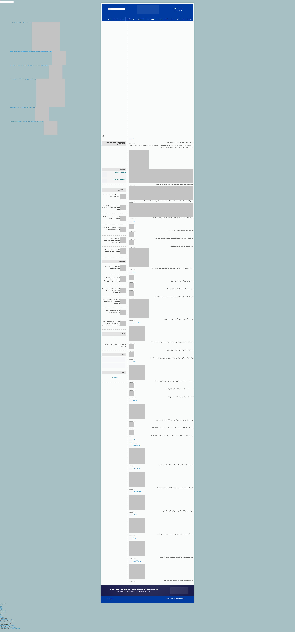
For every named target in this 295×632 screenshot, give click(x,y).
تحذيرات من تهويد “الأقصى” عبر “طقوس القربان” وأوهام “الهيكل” (177, 513)
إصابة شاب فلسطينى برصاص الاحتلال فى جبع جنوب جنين (179, 231)
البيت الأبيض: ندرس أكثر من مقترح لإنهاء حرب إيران (181, 282)
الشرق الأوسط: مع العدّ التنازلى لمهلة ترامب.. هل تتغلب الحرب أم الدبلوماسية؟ (174, 490)
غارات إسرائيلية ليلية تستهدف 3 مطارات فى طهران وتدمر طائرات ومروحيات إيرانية (111, 240)
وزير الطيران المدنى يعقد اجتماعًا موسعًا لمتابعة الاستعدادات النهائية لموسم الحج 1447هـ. (172, 218)
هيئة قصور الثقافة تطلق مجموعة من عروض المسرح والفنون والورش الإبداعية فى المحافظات (170, 359)
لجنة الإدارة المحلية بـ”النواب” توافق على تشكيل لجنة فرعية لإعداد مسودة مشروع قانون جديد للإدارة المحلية (167, 201)
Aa (9, 623)
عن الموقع (150, 594)
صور (110, 592)
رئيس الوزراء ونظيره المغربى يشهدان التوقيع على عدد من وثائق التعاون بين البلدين (112, 302)
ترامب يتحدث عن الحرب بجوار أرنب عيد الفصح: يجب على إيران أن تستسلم (175, 560)
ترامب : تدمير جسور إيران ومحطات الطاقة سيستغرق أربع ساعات (111, 229)
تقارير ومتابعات (140, 592)
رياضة (145, 592)
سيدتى (121, 592)
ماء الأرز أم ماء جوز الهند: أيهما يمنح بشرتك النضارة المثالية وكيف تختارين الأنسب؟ (173, 537)
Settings (2, 620)
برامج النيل (122, 169)
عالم (152, 592)
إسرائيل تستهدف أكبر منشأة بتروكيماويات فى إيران (181, 247)
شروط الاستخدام (128, 594)
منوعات (117, 592)
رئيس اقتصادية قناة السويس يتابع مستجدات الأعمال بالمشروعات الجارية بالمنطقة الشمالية (171, 429)
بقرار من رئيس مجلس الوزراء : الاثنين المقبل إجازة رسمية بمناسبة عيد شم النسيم (174, 184)
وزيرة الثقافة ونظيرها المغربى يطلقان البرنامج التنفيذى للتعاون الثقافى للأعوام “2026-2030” (171, 343)
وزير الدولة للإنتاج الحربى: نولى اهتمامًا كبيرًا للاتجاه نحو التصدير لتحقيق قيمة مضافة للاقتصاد (171, 437)
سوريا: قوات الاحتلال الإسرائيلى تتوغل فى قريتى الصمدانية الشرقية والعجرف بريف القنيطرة (171, 269)
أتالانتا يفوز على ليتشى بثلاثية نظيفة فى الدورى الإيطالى (179, 398)
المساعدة (122, 594)
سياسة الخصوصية (143, 594)
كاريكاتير (123, 335)
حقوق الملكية (135, 594)
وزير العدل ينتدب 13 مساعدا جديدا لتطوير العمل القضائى (179, 142)
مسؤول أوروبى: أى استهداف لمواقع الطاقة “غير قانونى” (179, 289)
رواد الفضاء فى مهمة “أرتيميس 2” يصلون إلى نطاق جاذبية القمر (177, 583)
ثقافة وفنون (133, 592)
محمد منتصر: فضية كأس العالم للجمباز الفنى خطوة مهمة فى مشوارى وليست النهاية (173, 382)
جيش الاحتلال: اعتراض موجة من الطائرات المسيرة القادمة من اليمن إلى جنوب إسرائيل (172, 239)
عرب (155, 592)
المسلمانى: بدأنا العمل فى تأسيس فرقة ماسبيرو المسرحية (179, 351)
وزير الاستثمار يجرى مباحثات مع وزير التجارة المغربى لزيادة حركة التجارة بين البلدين (174, 421)
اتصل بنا (117, 594)
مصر (158, 592)
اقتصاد (149, 592)
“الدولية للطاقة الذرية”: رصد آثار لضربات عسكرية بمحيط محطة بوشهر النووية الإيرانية (173, 297)
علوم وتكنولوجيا (126, 592)
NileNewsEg (115, 378)
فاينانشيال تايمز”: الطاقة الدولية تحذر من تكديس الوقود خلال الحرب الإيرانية (175, 467)
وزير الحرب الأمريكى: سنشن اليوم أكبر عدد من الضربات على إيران (178, 320)
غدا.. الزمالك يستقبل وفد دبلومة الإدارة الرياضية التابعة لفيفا (178, 390)
